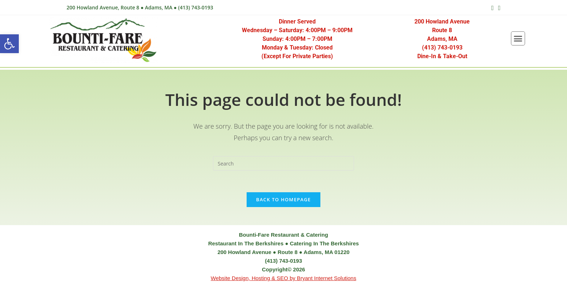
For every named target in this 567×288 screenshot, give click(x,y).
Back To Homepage (283, 199)
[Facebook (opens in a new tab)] (492, 7)
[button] (9, 43)
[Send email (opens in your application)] (498, 7)
